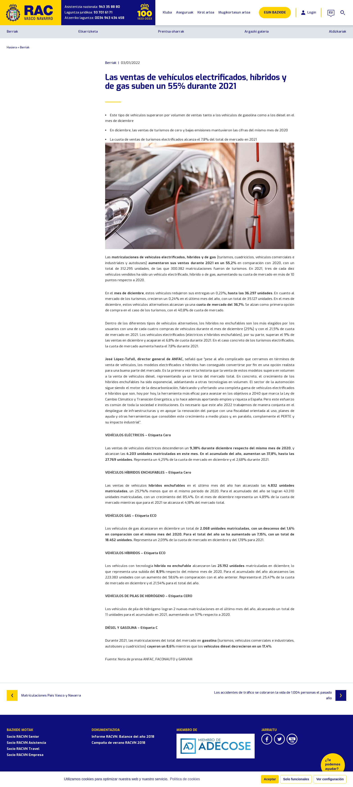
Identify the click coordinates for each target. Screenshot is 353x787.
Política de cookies (185, 779)
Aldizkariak (337, 31)
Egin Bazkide (275, 12)
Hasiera (12, 47)
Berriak (12, 31)
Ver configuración (330, 779)
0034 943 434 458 (109, 18)
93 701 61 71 (103, 12)
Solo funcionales (296, 779)
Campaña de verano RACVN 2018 (118, 742)
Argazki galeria (256, 31)
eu (331, 12)
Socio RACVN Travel (23, 749)
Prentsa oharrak (171, 31)
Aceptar (270, 779)
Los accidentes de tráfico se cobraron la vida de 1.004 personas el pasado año (280, 695)
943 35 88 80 (109, 7)
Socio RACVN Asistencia (26, 742)
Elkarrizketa (88, 31)
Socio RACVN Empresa (25, 755)
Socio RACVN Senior (23, 736)
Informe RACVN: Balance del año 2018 (123, 736)
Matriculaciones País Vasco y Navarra (44, 695)
